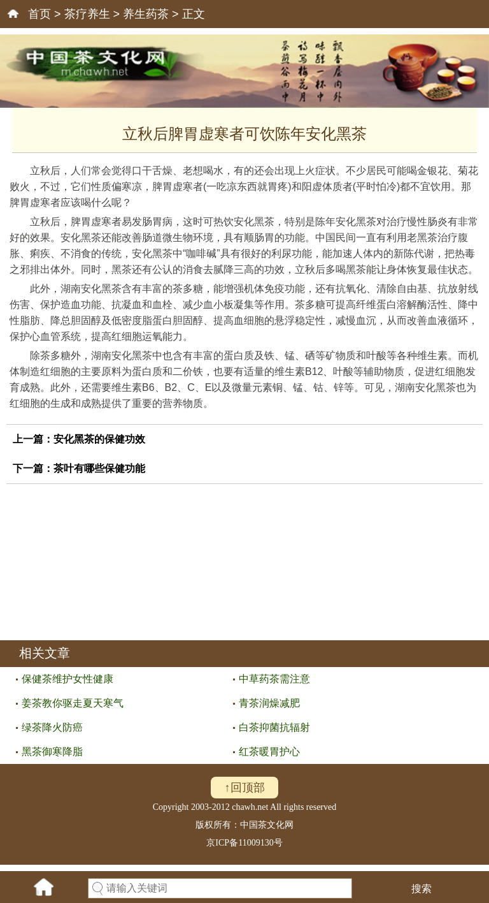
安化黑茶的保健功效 (99, 439)
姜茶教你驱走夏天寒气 (73, 703)
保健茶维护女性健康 (67, 678)
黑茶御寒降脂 (52, 751)
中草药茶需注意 (274, 678)
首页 (39, 14)
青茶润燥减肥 (269, 703)
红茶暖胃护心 (269, 751)
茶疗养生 (87, 14)
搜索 (421, 888)
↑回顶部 (245, 787)
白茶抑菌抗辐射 (274, 727)
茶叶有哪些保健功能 (99, 468)
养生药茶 (146, 14)
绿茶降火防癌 (52, 727)
